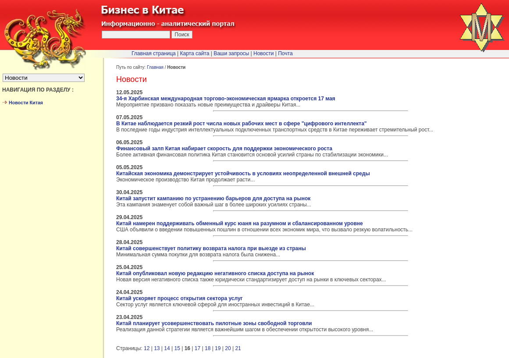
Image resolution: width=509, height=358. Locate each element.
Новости (263, 53)
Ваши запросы (231, 53)
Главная (155, 67)
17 (197, 348)
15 (177, 348)
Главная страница (154, 53)
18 (207, 348)
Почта (285, 53)
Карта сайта (195, 53)
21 (238, 348)
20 (228, 348)
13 (157, 348)
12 (146, 348)
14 (167, 348)
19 (218, 348)
